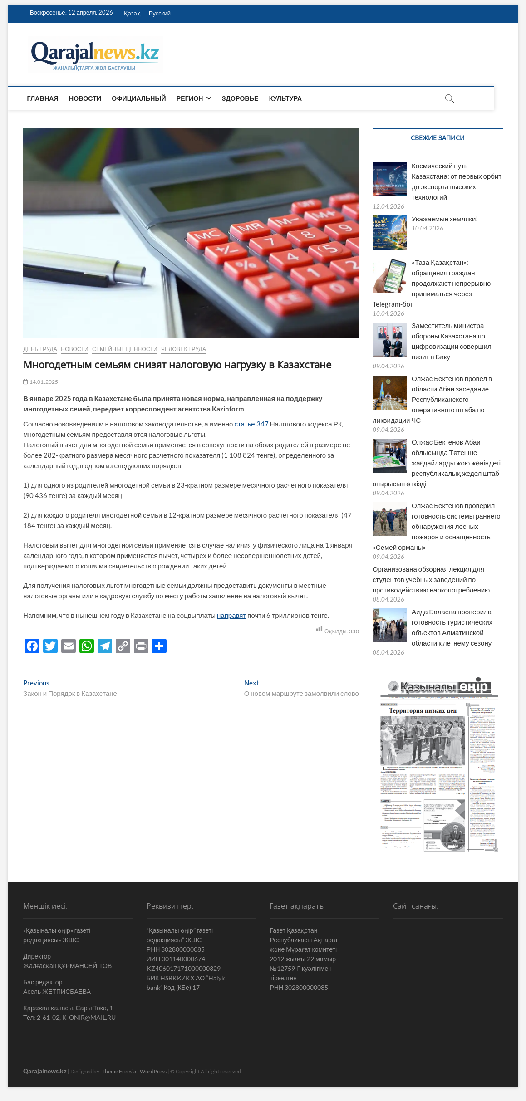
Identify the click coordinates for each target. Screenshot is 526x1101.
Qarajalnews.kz (45, 1071)
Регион (190, 98)
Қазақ (132, 13)
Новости (85, 98)
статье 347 (251, 424)
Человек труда (183, 349)
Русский (160, 13)
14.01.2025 (40, 381)
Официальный (140, 98)
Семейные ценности (124, 349)
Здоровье (240, 98)
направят (231, 615)
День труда (40, 349)
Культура (286, 98)
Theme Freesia (119, 1071)
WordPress (153, 1071)
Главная (43, 98)
